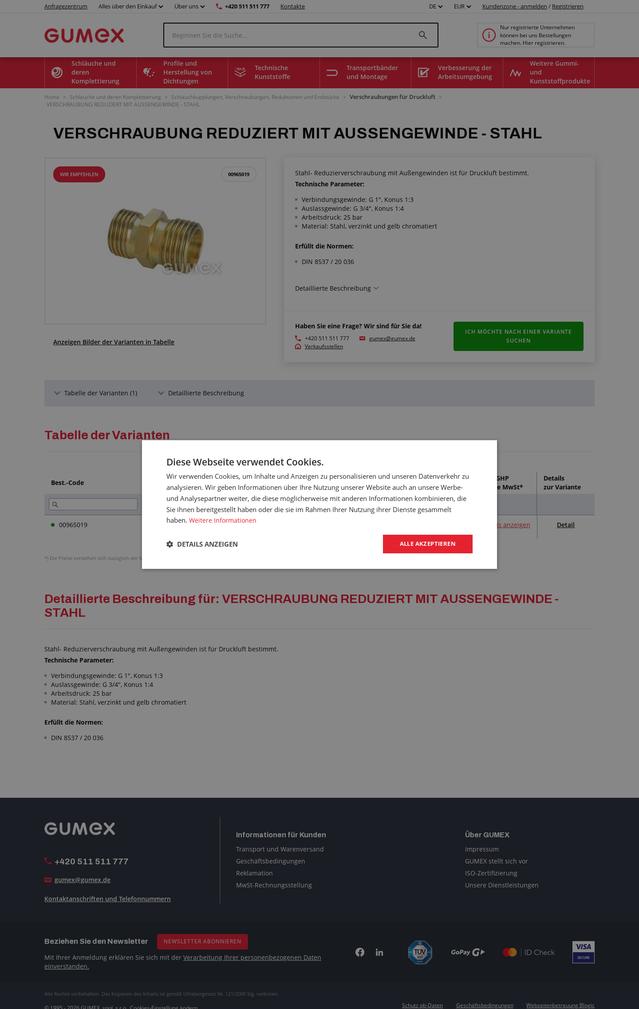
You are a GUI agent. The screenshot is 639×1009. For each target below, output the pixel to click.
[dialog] (319, 504)
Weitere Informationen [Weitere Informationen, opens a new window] (223, 519)
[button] (202, 544)
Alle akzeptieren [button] (425, 544)
